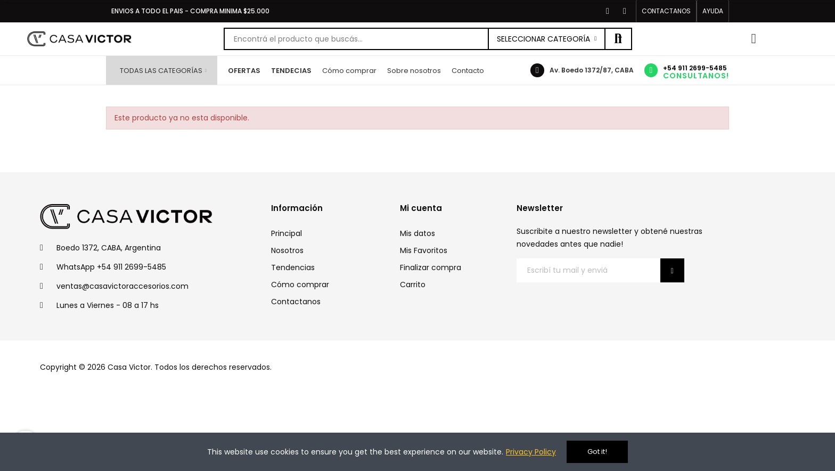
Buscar (618, 39)
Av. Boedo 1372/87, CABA (592, 70)
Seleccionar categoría (543, 39)
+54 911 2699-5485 (695, 67)
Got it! (597, 451)
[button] (666, 11)
